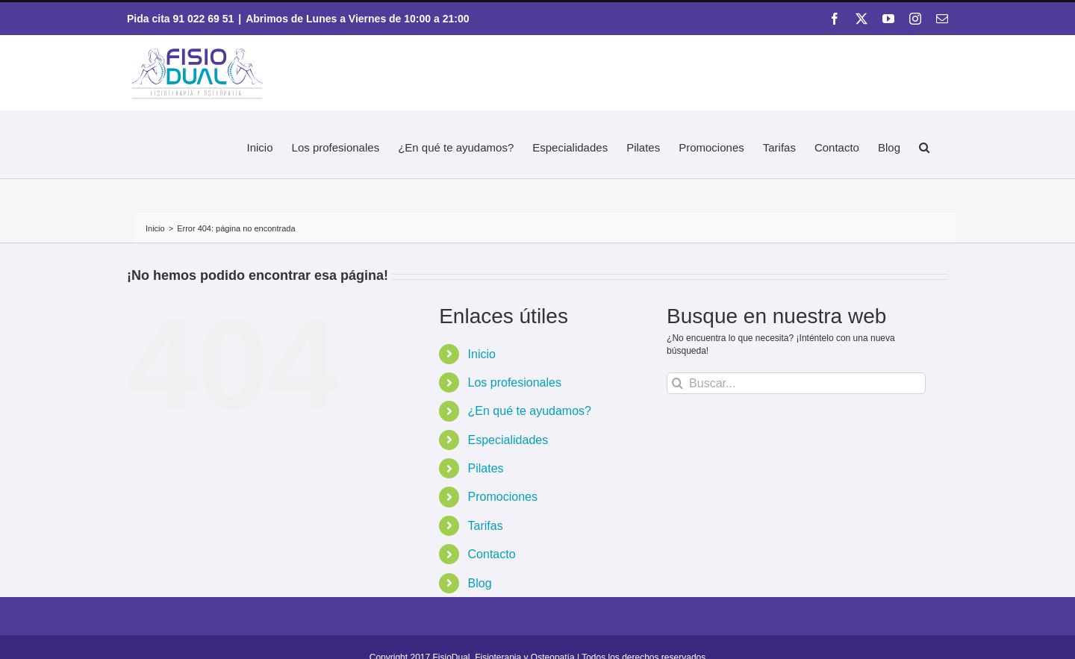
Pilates (486, 468)
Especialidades (508, 440)
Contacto (492, 554)
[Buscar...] (796, 383)
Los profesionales (514, 382)
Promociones (503, 496)
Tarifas (485, 525)
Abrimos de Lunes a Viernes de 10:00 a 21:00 (357, 19)
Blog (480, 583)
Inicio (482, 354)
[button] (924, 145)
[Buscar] (677, 383)
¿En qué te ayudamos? (529, 411)
